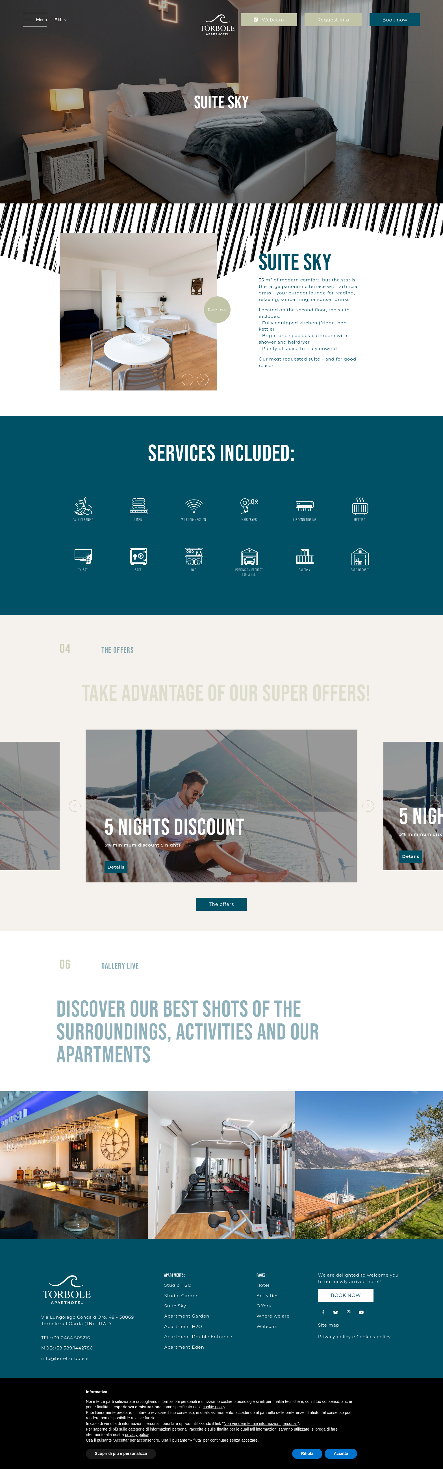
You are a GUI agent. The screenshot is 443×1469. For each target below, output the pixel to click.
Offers (264, 1306)
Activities (268, 1295)
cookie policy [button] (214, 1407)
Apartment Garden (186, 1316)
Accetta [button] (341, 1453)
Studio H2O (178, 1285)
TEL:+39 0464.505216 (65, 1337)
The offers (221, 904)
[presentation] (187, 379)
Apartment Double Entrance (198, 1336)
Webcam (269, 20)
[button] (61, 20)
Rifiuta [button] (307, 1453)
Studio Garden (181, 1295)
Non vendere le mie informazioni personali (260, 1423)
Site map (328, 1325)
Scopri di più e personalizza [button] (121, 1453)
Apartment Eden (184, 1347)
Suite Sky (175, 1306)
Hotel (263, 1285)
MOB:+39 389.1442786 (67, 1348)
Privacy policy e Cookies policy (354, 1336)
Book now (394, 20)
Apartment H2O (183, 1326)
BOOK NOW (346, 1295)
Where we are (273, 1316)
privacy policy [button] (137, 1434)
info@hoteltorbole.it (65, 1358)
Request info (333, 20)
